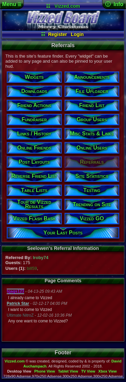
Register (57, 34)
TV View (88, 371)
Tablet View (68, 371)
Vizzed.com (67, 6)
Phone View (44, 371)
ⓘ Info (114, 4)
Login (77, 34)
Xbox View (107, 371)
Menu (11, 4)
